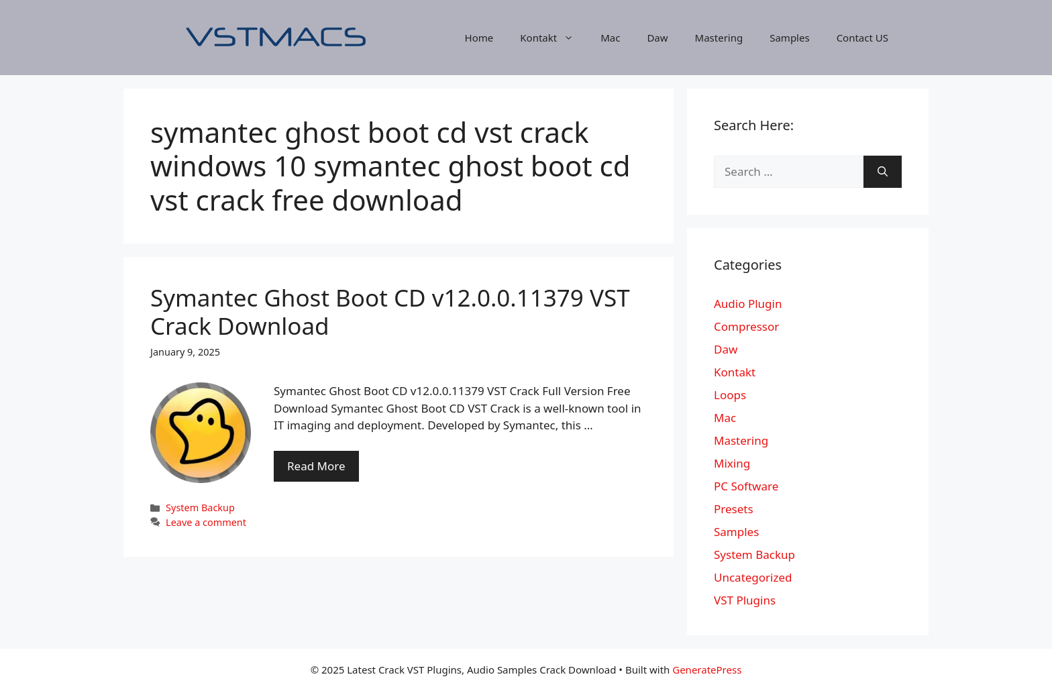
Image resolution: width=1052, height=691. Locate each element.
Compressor (746, 326)
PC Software (746, 486)
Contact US (862, 37)
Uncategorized (753, 577)
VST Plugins (745, 600)
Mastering (719, 37)
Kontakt (553, 37)
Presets (733, 509)
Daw (657, 37)
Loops (730, 395)
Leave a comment (206, 522)
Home (479, 37)
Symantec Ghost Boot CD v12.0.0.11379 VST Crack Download (390, 311)
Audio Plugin (748, 303)
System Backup (200, 507)
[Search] (882, 172)
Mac (610, 37)
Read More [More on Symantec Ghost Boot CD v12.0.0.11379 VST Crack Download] (316, 466)
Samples (789, 37)
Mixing (732, 463)
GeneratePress (706, 669)
